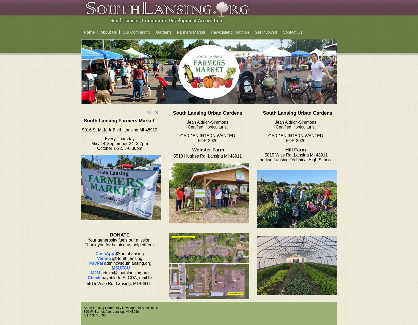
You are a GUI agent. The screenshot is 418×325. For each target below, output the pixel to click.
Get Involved (266, 32)
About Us (109, 32)
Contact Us (292, 32)
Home (89, 32)
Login (88, 320)
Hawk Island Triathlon (230, 32)
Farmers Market (191, 32)
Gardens (163, 32)
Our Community (136, 32)
